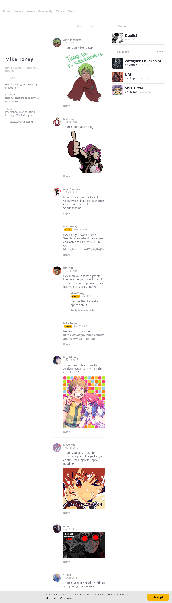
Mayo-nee (69, 444)
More (72, 11)
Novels (30, 11)
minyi (66, 526)
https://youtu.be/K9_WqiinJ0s (83, 249)
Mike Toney (70, 226)
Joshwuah (69, 119)
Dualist (131, 35)
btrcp (131, 78)
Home (6, 11)
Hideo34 (68, 268)
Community (45, 11)
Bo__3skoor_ (70, 357)
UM (128, 74)
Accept (158, 597)
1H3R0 (67, 574)
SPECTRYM (134, 87)
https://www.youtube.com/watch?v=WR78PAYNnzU (83, 337)
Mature (60, 11)
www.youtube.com (21, 121)
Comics (18, 11)
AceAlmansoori (72, 39)
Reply (66, 105)
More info (51, 598)
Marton (132, 64)
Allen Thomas (71, 189)
